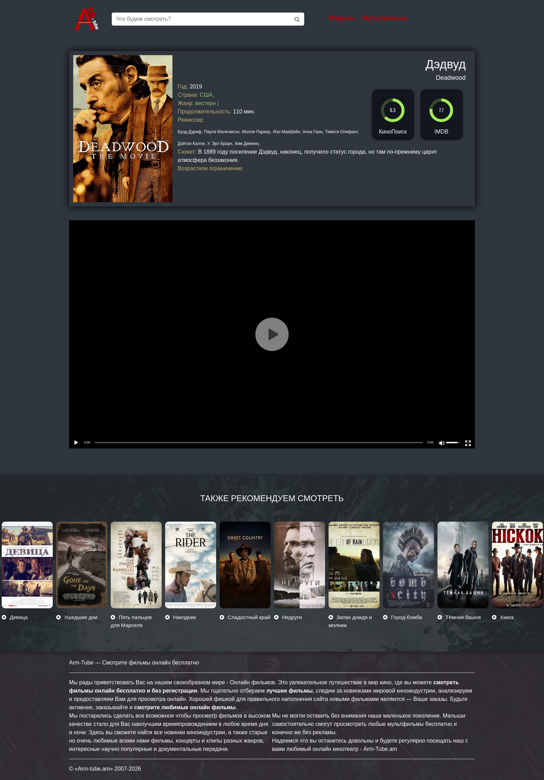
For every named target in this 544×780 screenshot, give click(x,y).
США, (207, 95)
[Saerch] (208, 19)
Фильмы (342, 18)
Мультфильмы (385, 18)
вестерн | (207, 103)
